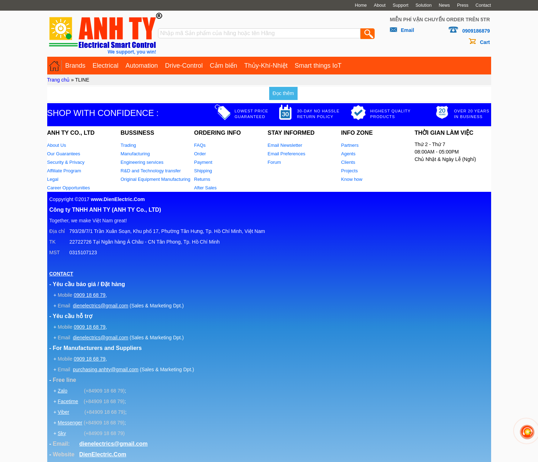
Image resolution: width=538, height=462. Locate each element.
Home (361, 5)
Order (200, 153)
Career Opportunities (68, 187)
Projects (349, 170)
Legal (53, 179)
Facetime (68, 401)
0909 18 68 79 (90, 295)
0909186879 (476, 31)
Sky (62, 433)
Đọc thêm (283, 93)
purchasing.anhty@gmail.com (105, 369)
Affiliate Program (64, 170)
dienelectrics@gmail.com (100, 305)
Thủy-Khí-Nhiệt (266, 65)
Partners (350, 145)
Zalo (62, 391)
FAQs (200, 145)
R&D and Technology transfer (151, 170)
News (444, 5)
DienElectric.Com (102, 454)
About (380, 5)
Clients (348, 162)
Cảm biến (223, 65)
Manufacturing (135, 153)
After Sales (205, 187)
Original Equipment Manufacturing (156, 179)
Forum (274, 162)
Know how (352, 179)
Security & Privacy (66, 162)
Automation (142, 65)
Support (400, 5)
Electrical (106, 65)
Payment (203, 162)
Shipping (203, 170)
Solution (423, 5)
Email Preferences (286, 153)
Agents (348, 153)
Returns (202, 179)
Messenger (70, 422)
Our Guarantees (63, 153)
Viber (63, 412)
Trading (128, 145)
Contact (483, 5)
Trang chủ (58, 80)
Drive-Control (184, 65)
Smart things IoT (318, 65)
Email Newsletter (285, 145)
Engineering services (142, 162)
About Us (56, 145)
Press (462, 5)
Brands (75, 65)
